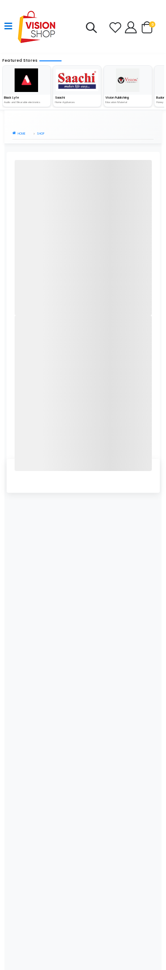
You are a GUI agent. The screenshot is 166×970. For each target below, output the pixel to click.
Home (18, 134)
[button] (91, 29)
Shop (40, 134)
